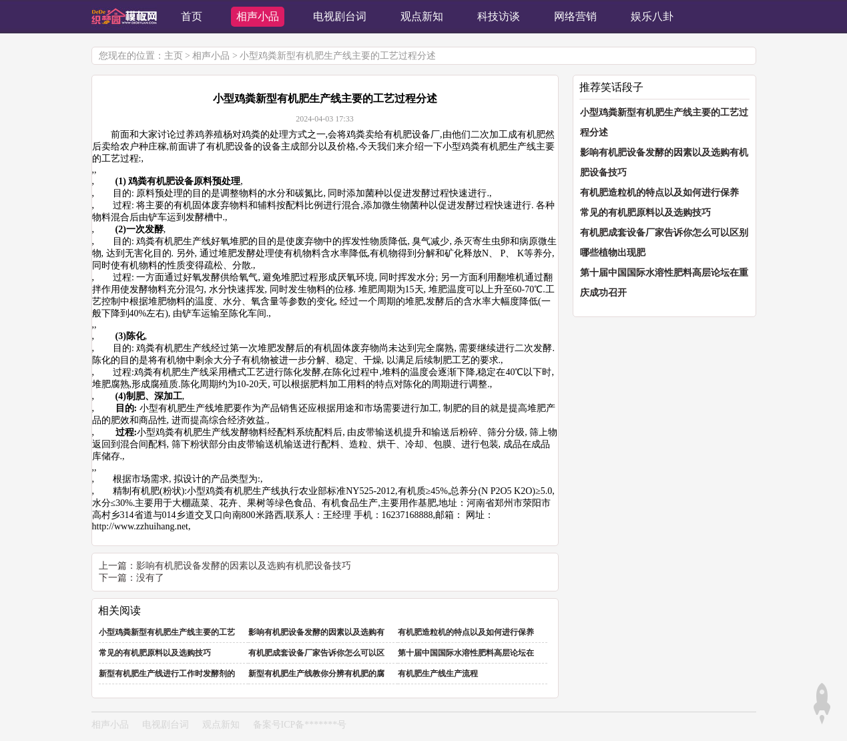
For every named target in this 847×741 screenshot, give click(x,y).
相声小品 (211, 56)
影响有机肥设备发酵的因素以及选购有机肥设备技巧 (243, 566)
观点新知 (221, 725)
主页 (173, 56)
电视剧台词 (165, 725)
